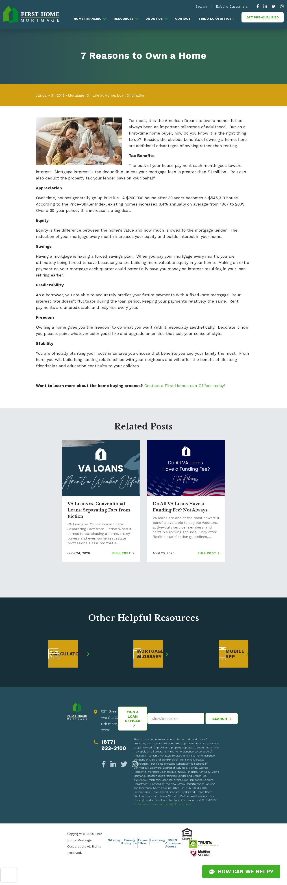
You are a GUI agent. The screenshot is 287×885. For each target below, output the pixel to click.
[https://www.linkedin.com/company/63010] (265, 6)
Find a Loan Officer (216, 18)
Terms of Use (141, 841)
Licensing (157, 840)
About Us (154, 18)
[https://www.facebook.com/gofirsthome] (259, 6)
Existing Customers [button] (232, 6)
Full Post (123, 553)
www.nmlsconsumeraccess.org (153, 804)
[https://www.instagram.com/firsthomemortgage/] (281, 6)
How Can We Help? (241, 871)
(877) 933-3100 (113, 745)
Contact (183, 18)
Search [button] (201, 6)
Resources (124, 18)
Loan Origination (131, 95)
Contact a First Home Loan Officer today (184, 385)
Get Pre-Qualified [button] (262, 17)
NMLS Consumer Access (173, 843)
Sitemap (114, 840)
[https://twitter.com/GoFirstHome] (273, 6)
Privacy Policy (183, 804)
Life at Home (104, 95)
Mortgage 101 (79, 95)
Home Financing (87, 18)
